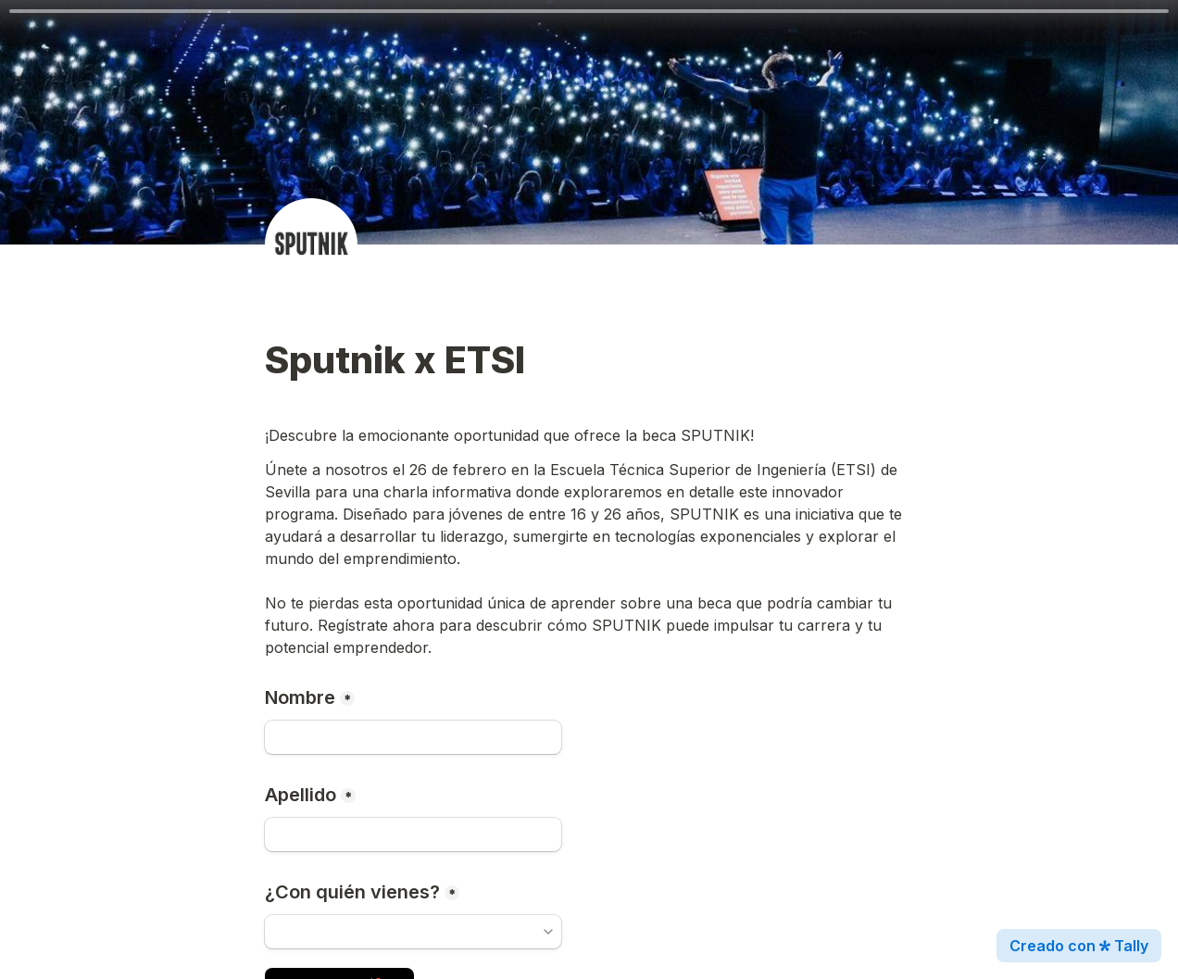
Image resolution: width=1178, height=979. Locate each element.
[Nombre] (413, 737)
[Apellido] (413, 834)
